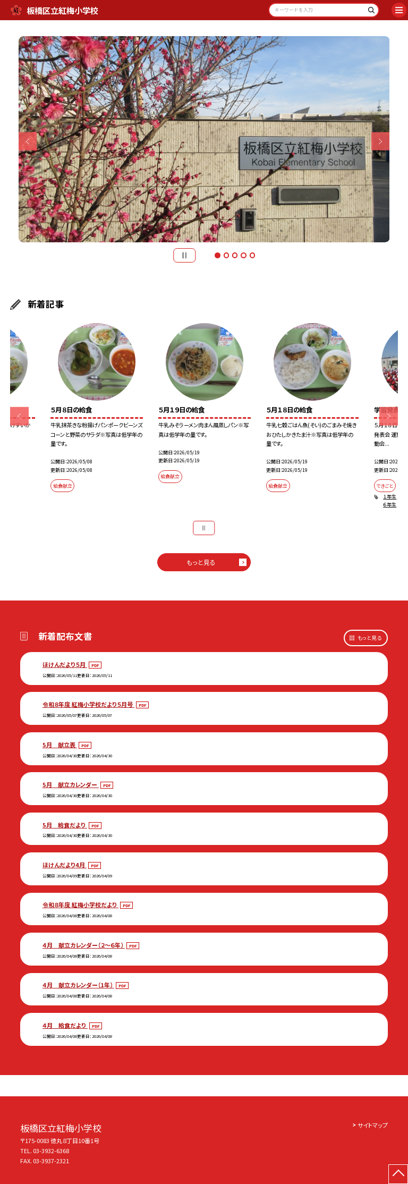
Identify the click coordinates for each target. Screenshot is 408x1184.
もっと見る (201, 561)
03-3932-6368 (51, 1150)
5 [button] (252, 255)
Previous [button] (28, 141)
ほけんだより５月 (64, 664)
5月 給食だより (64, 825)
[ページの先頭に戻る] (398, 1174)
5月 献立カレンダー (70, 784)
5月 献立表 (59, 744)
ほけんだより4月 (64, 864)
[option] (204, 139)
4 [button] (243, 255)
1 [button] (217, 255)
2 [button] (226, 255)
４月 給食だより (65, 1025)
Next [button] (380, 141)
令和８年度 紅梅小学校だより (80, 904)
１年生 (389, 496)
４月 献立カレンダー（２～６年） (83, 945)
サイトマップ (373, 1125)
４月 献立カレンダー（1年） (78, 984)
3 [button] (234, 255)
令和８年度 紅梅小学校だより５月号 (88, 704)
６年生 (389, 504)
